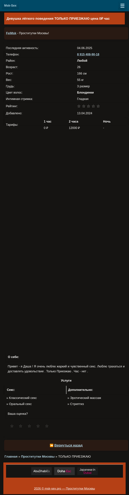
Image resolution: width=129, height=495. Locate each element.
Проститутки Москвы (38, 456)
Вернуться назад (68, 445)
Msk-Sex (10, 5)
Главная (11, 456)
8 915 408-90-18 (88, 54)
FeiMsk (11, 33)
